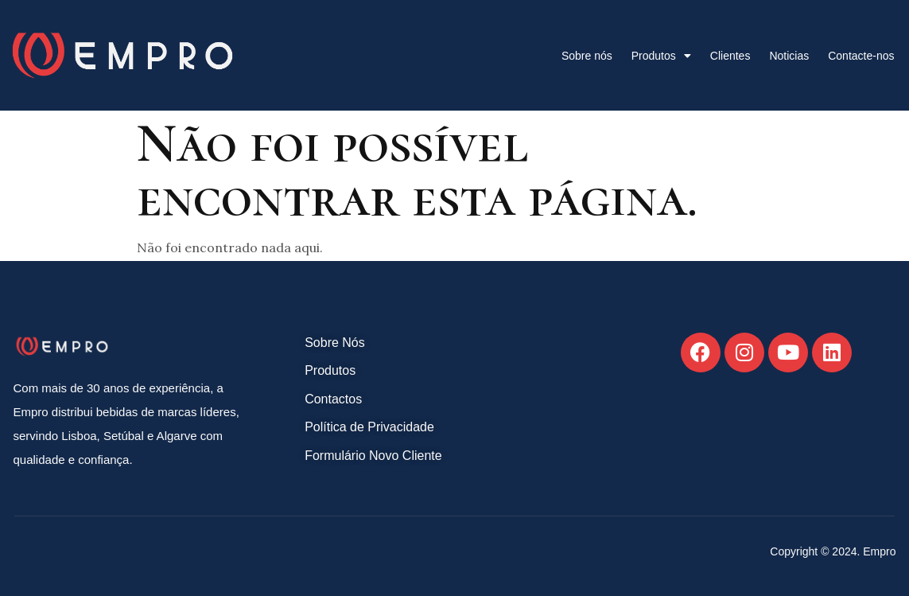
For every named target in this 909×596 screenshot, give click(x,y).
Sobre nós (586, 55)
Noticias (789, 55)
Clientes (730, 55)
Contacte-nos (861, 55)
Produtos (661, 56)
